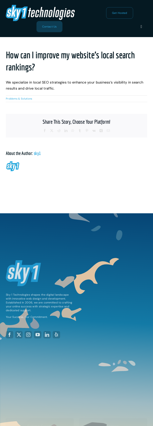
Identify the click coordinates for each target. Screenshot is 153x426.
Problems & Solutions (19, 98)
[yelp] (56, 335)
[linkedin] (47, 335)
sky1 (37, 153)
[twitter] (19, 335)
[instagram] (28, 335)
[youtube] (37, 335)
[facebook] (9, 335)
